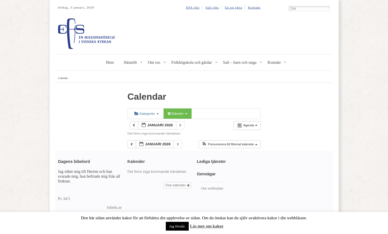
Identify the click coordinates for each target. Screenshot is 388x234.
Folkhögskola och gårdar (191, 62)
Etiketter (177, 113)
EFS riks (193, 7)
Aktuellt (130, 62)
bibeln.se (114, 207)
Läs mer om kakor (206, 226)
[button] (229, 144)
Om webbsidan (212, 188)
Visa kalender (177, 185)
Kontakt (254, 7)
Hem (110, 62)
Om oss (154, 62)
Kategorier (146, 113)
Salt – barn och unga (239, 62)
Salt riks (212, 7)
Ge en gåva (233, 7)
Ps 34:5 (64, 198)
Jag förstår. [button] (177, 226)
